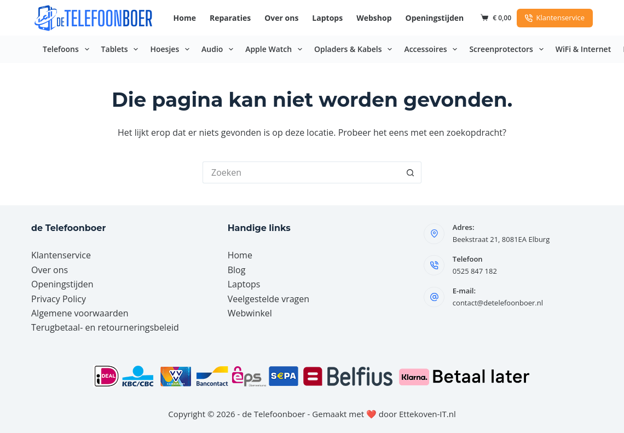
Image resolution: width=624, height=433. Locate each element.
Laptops (327, 18)
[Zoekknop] (410, 172)
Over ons (281, 18)
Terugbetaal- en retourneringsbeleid (105, 327)
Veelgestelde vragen (268, 299)
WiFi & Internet (583, 49)
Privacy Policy (58, 299)
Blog (237, 270)
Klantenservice (555, 17)
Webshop (373, 18)
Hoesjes (172, 49)
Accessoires (432, 49)
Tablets (122, 49)
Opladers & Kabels (355, 49)
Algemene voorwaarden (80, 313)
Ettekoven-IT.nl (427, 413)
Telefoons (68, 49)
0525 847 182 (475, 271)
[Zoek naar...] (301, 172)
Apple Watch (276, 49)
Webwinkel (250, 313)
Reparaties (230, 18)
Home (185, 18)
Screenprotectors (508, 49)
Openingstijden (435, 18)
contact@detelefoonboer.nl (498, 303)
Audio (219, 49)
